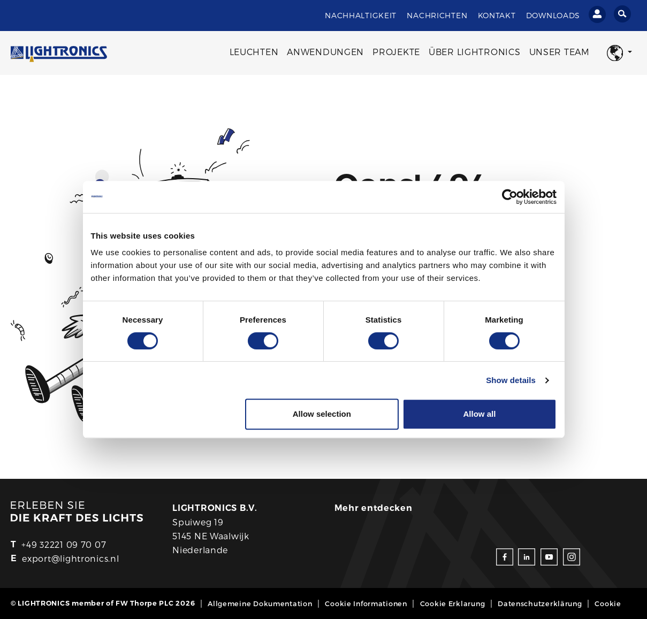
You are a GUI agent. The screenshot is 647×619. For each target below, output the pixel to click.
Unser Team (559, 52)
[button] (619, 53)
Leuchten (254, 52)
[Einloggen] (597, 14)
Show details (511, 380)
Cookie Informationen (366, 603)
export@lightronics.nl (70, 558)
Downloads (553, 15)
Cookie (608, 603)
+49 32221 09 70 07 (63, 544)
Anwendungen (325, 52)
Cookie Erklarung (452, 603)
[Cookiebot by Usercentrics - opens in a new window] (510, 197)
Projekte (396, 52)
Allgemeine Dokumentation (260, 603)
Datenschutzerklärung (540, 603)
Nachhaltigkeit (361, 15)
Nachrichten (437, 15)
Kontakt (497, 15)
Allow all (479, 413)
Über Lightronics (475, 52)
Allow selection (322, 413)
